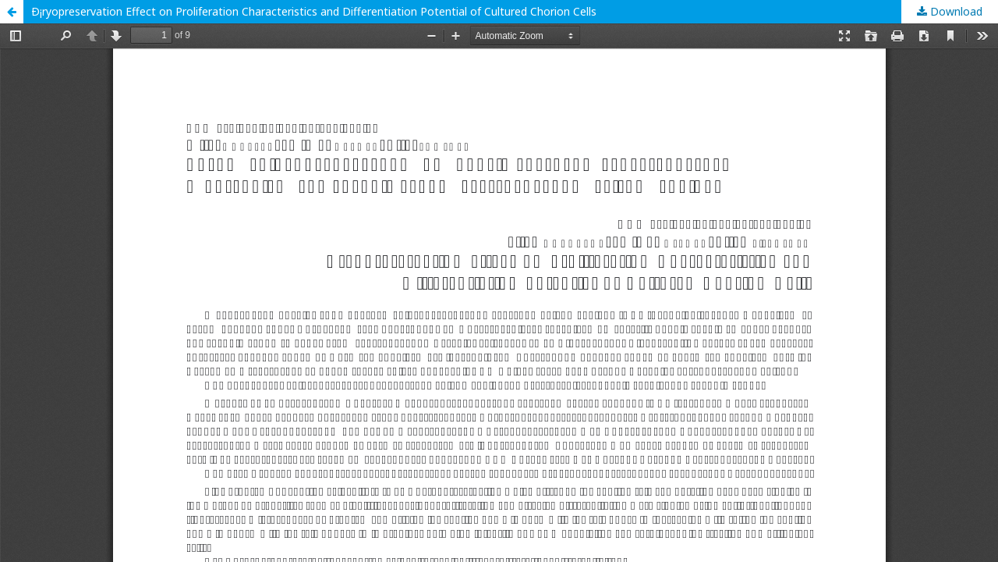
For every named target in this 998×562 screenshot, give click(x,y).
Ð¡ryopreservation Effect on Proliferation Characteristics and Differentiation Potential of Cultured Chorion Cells (313, 11)
